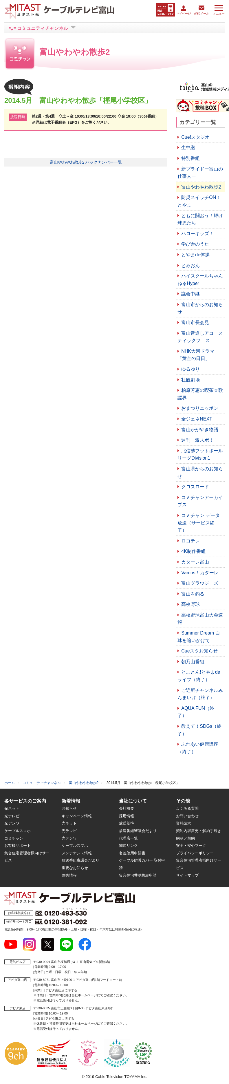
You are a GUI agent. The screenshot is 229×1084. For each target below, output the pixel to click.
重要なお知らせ (75, 868)
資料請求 (183, 823)
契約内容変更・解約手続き (198, 831)
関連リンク (128, 845)
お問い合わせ (187, 816)
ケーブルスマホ (17, 831)
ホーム (9, 783)
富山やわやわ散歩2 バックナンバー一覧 (86, 162)
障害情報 (69, 875)
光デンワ (11, 823)
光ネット (11, 808)
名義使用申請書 (132, 853)
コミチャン (13, 838)
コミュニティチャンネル (42, 783)
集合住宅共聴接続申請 (138, 875)
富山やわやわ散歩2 (84, 783)
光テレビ (11, 816)
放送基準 (126, 823)
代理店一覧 (128, 838)
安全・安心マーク (191, 845)
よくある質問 (187, 808)
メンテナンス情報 (77, 853)
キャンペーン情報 (77, 816)
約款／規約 (185, 838)
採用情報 (126, 816)
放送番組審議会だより (80, 860)
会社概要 (126, 808)
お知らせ (69, 808)
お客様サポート (17, 845)
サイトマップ (187, 875)
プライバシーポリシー (195, 853)
